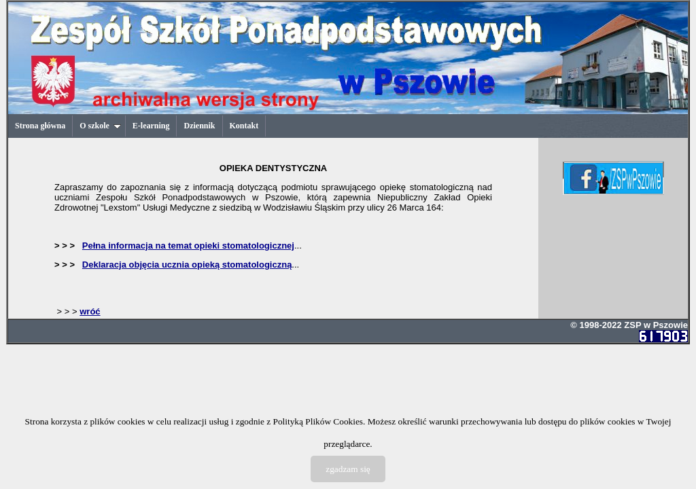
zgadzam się (348, 469)
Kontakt (244, 125)
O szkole (100, 125)
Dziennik (199, 125)
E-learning (151, 125)
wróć (90, 311)
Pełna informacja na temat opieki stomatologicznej (188, 245)
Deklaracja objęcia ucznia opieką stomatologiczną (187, 264)
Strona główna (40, 125)
